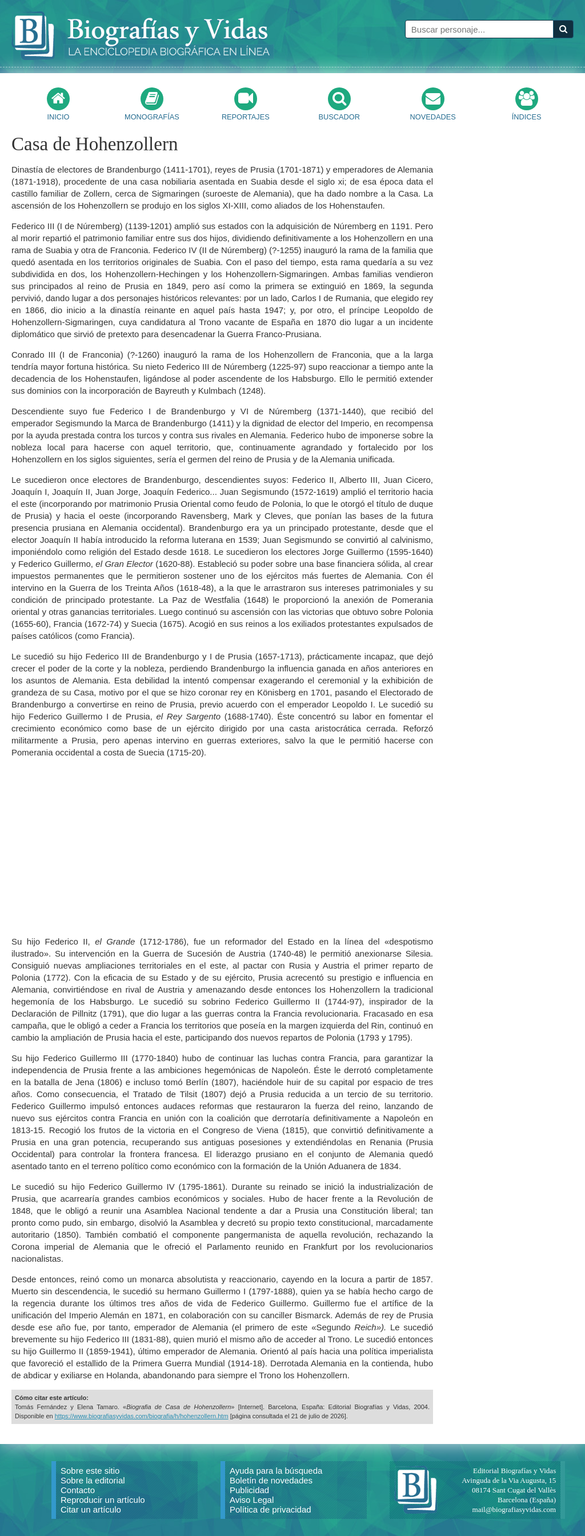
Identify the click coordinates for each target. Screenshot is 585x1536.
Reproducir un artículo (103, 1500)
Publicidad (249, 1490)
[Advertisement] (222, 847)
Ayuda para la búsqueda (276, 1470)
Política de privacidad (270, 1509)
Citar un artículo (91, 1509)
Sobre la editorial (93, 1480)
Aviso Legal (252, 1500)
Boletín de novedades (271, 1480)
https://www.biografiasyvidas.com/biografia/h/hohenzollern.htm (142, 1416)
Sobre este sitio (90, 1470)
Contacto (78, 1490)
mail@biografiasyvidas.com (514, 1509)
